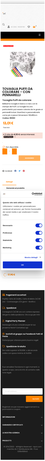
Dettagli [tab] (9, 182)
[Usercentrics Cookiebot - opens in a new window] (32, 194)
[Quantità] (9, 151)
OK (22, 265)
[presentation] (20, 382)
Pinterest (24, 171)
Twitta (20, 171)
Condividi (15, 171)
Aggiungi (29, 158)
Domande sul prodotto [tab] (15, 188)
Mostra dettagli (31, 257)
